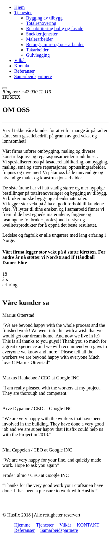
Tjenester (23, 12)
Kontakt (22, 65)
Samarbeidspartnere (33, 76)
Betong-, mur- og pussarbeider (55, 44)
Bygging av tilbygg (44, 17)
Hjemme (22, 524)
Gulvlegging (38, 55)
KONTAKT (88, 524)
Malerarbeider (39, 39)
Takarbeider (37, 49)
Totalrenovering (41, 23)
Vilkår (20, 60)
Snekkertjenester (42, 33)
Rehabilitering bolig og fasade (54, 28)
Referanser (24, 71)
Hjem (19, 7)
